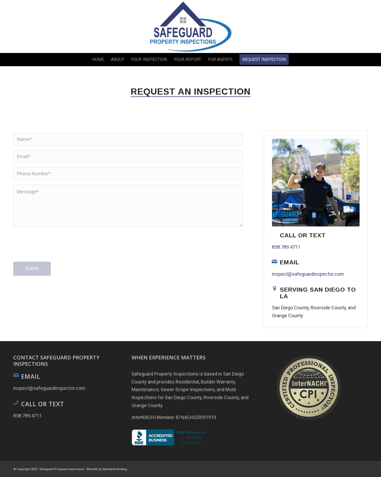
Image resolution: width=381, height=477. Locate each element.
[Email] (275, 261)
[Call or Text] (275, 234)
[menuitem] (98, 59)
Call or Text (303, 235)
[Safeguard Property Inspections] (190, 26)
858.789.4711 (286, 247)
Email (289, 262)
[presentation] (53, 249)
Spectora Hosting (115, 469)
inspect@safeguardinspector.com (308, 274)
